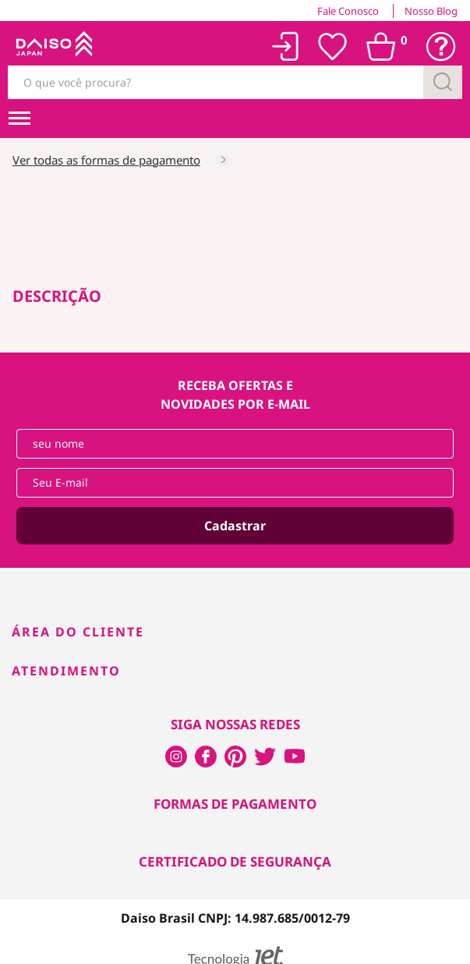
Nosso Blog (431, 11)
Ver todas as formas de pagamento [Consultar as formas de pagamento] (106, 160)
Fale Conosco (348, 11)
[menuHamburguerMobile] (19, 118)
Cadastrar (235, 525)
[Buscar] (442, 82)
